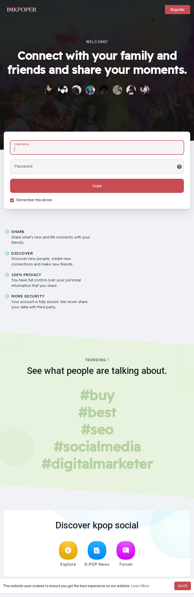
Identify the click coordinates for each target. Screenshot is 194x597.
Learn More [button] (140, 586)
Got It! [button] (182, 586)
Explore (68, 554)
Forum (125, 554)
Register (178, 10)
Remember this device (34, 200)
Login (97, 186)
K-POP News (97, 554)
